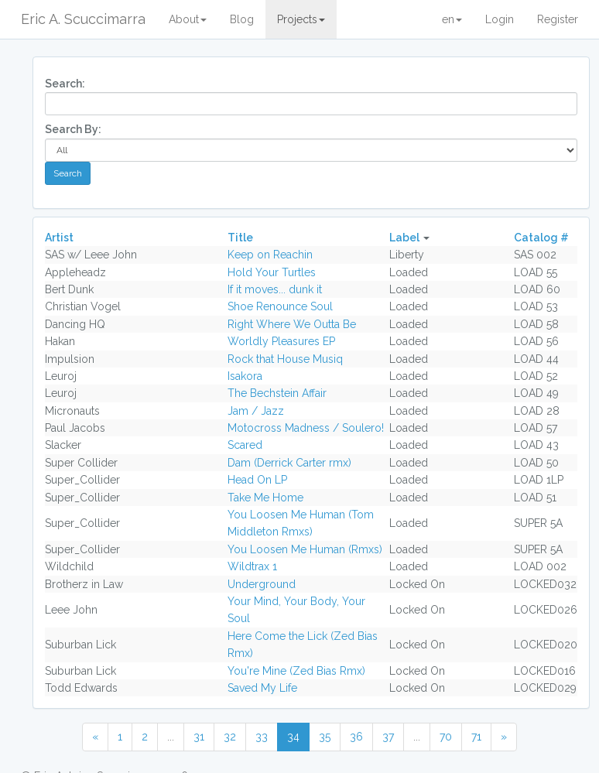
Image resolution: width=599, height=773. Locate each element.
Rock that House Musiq (285, 359)
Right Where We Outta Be (292, 324)
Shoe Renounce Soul (280, 306)
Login (499, 19)
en (452, 19)
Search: (65, 83)
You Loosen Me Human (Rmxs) (305, 549)
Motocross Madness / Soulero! (306, 428)
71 (476, 736)
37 (388, 736)
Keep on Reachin (270, 254)
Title (240, 237)
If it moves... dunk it (275, 289)
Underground (262, 584)
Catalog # (541, 237)
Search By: (73, 129)
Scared (245, 445)
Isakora (245, 376)
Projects (301, 19)
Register (557, 19)
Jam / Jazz (256, 411)
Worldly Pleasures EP (281, 341)
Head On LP (257, 480)
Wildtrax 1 (252, 566)
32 (230, 736)
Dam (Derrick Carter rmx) (289, 463)
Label (404, 237)
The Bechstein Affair (277, 393)
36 (356, 736)
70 (446, 736)
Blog (242, 19)
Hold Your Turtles (272, 272)
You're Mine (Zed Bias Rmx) (296, 671)
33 (261, 736)
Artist (59, 237)
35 (324, 736)
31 (198, 736)
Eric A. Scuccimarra (83, 19)
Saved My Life (262, 688)
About (188, 19)
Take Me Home (265, 497)
